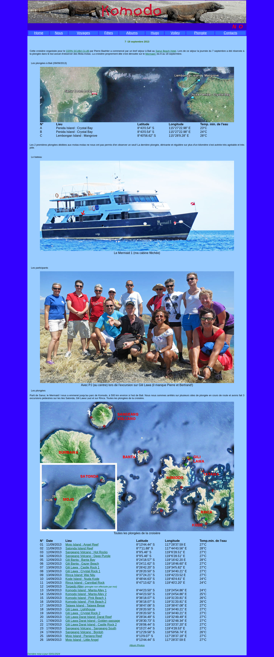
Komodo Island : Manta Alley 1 (86, 590)
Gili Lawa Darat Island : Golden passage (92, 620)
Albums (132, 33)
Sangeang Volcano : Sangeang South (90, 628)
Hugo (155, 33)
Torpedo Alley (74, 586)
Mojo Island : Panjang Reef (83, 636)
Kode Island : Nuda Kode (82, 578)
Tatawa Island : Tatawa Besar (85, 605)
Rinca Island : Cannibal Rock (84, 582)
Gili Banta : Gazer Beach (82, 563)
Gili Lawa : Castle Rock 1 (82, 567)
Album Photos (137, 645)
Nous (59, 33)
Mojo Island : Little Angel (81, 639)
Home (38, 33)
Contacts (230, 33)
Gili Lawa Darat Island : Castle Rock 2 (91, 624)
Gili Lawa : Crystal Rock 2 (82, 613)
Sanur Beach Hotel (166, 50)
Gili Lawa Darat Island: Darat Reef (88, 617)
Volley (175, 33)
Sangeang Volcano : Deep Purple (88, 556)
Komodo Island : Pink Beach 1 (85, 598)
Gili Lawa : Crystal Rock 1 (82, 571)
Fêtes (108, 33)
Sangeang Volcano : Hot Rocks (86, 552)
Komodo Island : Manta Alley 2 (86, 594)
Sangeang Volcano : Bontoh (84, 632)
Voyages (83, 33)
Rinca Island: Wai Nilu (80, 575)
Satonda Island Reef (79, 548)
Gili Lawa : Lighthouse (80, 609)
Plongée (200, 33)
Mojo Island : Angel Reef (81, 544)
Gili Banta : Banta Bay (80, 559)
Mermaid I (150, 53)
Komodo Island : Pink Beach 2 (85, 601)
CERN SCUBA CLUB (77, 50)
